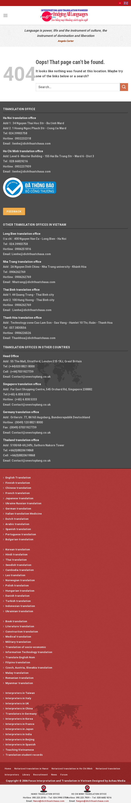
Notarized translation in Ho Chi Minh (71, 768)
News (54, 774)
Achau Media (116, 780)
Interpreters (12, 774)
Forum (64, 774)
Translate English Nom (20, 657)
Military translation (18, 641)
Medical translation (18, 636)
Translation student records (24, 754)
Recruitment (40, 774)
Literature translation (19, 626)
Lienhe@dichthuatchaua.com (31, 254)
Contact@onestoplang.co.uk (31, 376)
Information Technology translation (28, 652)
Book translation (16, 621)
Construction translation (21, 631)
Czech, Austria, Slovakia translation (28, 667)
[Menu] (5, 15)
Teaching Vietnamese (19, 749)
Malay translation (17, 672)
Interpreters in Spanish (20, 744)
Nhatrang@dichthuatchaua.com (33, 282)
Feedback (14, 211)
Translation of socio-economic (25, 647)
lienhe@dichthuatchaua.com (31, 143)
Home (8, 768)
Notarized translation (108, 768)
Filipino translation (17, 662)
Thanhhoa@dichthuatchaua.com (33, 338)
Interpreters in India (18, 734)
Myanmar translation (19, 683)
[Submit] (124, 87)
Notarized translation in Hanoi (31, 768)
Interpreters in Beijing (19, 739)
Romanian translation (19, 677)
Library (26, 774)
